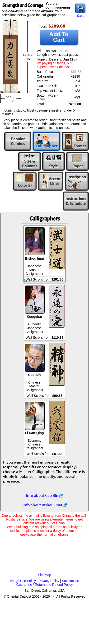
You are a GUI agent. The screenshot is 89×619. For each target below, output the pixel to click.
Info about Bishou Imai (45, 504)
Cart (80, 16)
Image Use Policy (23, 581)
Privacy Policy (48, 581)
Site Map (44, 575)
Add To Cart (59, 37)
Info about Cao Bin (44, 495)
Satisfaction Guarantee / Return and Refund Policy (47, 582)
